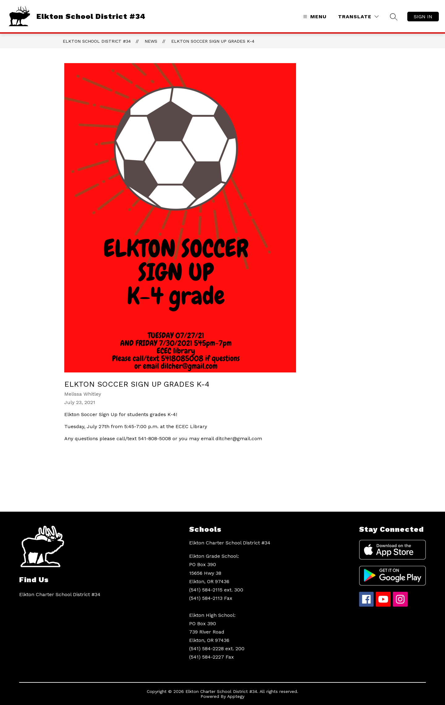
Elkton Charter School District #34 (229, 543)
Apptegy (235, 696)
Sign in (423, 16)
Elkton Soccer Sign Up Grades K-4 (212, 41)
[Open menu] (314, 16)
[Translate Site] (358, 16)
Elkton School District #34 (97, 41)
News (151, 41)
